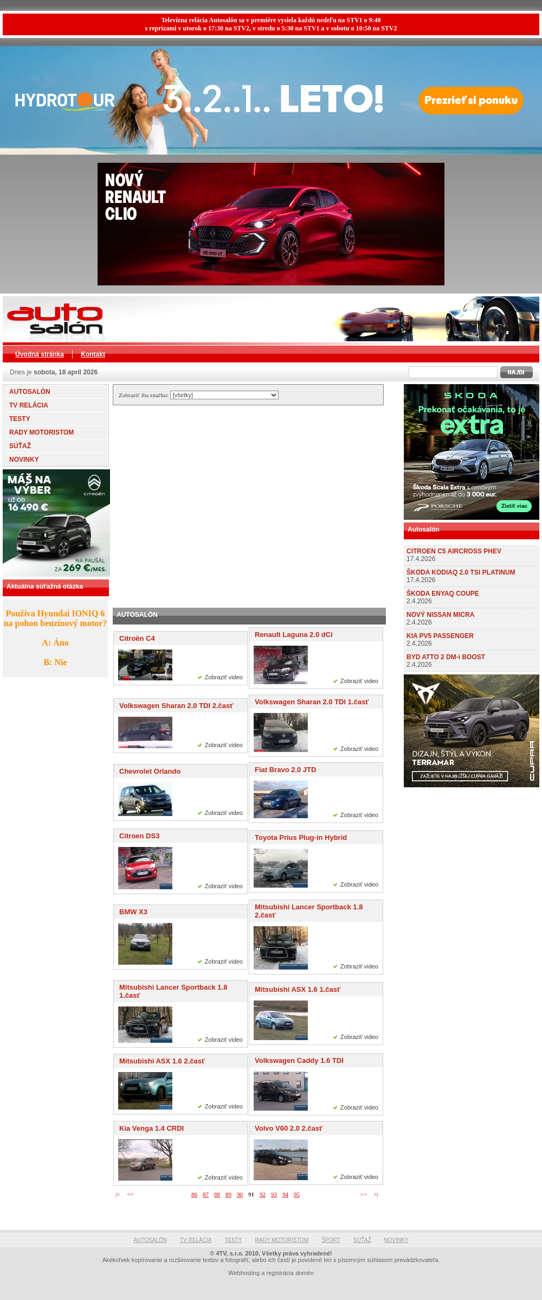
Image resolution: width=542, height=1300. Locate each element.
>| (376, 1194)
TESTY (19, 419)
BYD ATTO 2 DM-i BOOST (445, 657)
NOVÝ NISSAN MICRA (440, 615)
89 (228, 1194)
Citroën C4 (137, 638)
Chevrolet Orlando (149, 771)
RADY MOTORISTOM (41, 432)
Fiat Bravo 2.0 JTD (285, 770)
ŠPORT (330, 1240)
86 (194, 1194)
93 (274, 1194)
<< (130, 1194)
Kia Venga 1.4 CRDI (151, 1128)
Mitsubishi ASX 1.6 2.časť (162, 1061)
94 (285, 1194)
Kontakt (93, 354)
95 (297, 1194)
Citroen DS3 (139, 836)
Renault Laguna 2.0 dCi (294, 634)
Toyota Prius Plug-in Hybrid (301, 837)
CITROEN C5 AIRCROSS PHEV (453, 551)
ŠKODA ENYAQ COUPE (442, 593)
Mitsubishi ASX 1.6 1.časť (297, 989)
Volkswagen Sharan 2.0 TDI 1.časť (312, 702)
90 (240, 1194)
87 (206, 1194)
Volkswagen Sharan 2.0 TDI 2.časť (176, 706)
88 (217, 1194)
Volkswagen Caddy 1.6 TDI (299, 1060)
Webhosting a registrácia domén (271, 1273)
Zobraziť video (224, 677)
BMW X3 (133, 912)
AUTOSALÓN (29, 392)
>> (363, 1194)
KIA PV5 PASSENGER (440, 636)
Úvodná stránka (39, 354)
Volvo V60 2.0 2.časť (288, 1128)
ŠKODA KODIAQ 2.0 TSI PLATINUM (460, 572)
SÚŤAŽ (20, 446)
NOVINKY (24, 459)
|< (117, 1194)
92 (263, 1194)
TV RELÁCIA (28, 405)
